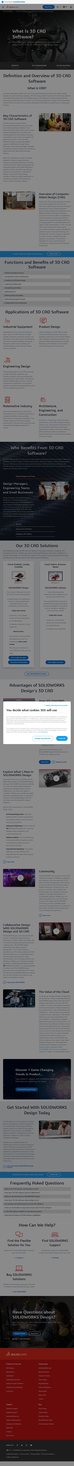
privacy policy (43, 732)
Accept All (61, 738)
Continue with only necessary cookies (56, 705)
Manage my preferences (43, 738)
